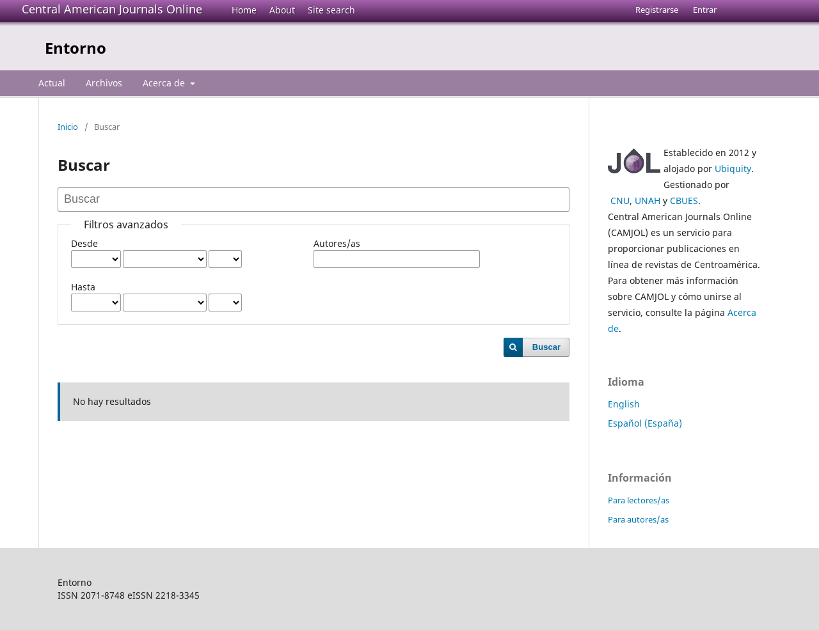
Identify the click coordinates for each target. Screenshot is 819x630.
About (282, 10)
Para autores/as (638, 519)
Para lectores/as (638, 500)
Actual (51, 83)
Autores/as (337, 243)
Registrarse (656, 9)
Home (244, 10)
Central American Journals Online (112, 9)
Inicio (68, 126)
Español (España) (645, 423)
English (624, 404)
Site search (331, 10)
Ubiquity (733, 168)
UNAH (647, 200)
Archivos (104, 83)
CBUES (684, 200)
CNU (620, 200)
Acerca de (165, 83)
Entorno (75, 47)
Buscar (546, 347)
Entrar (705, 9)
